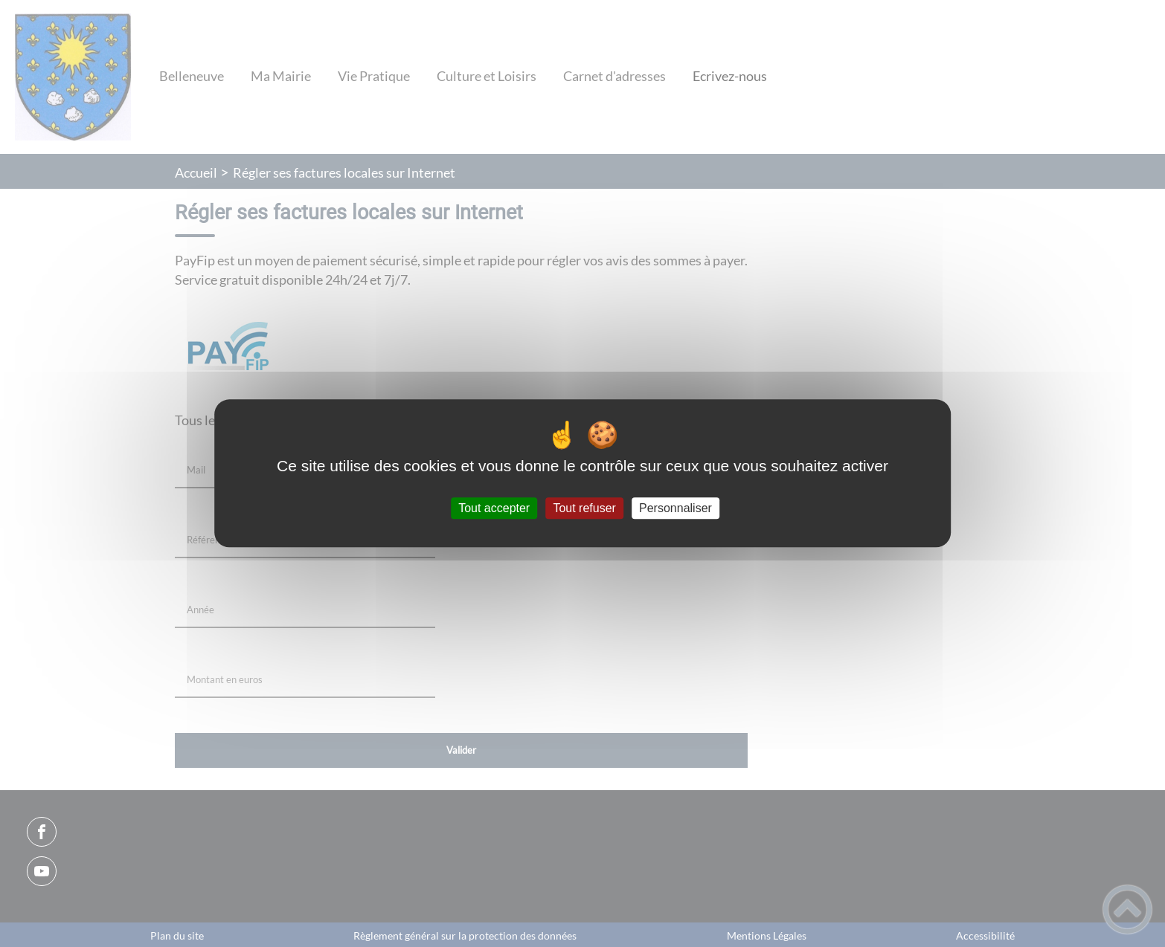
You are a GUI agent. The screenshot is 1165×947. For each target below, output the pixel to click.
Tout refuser (584, 508)
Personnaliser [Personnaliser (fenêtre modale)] (675, 508)
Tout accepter (494, 508)
